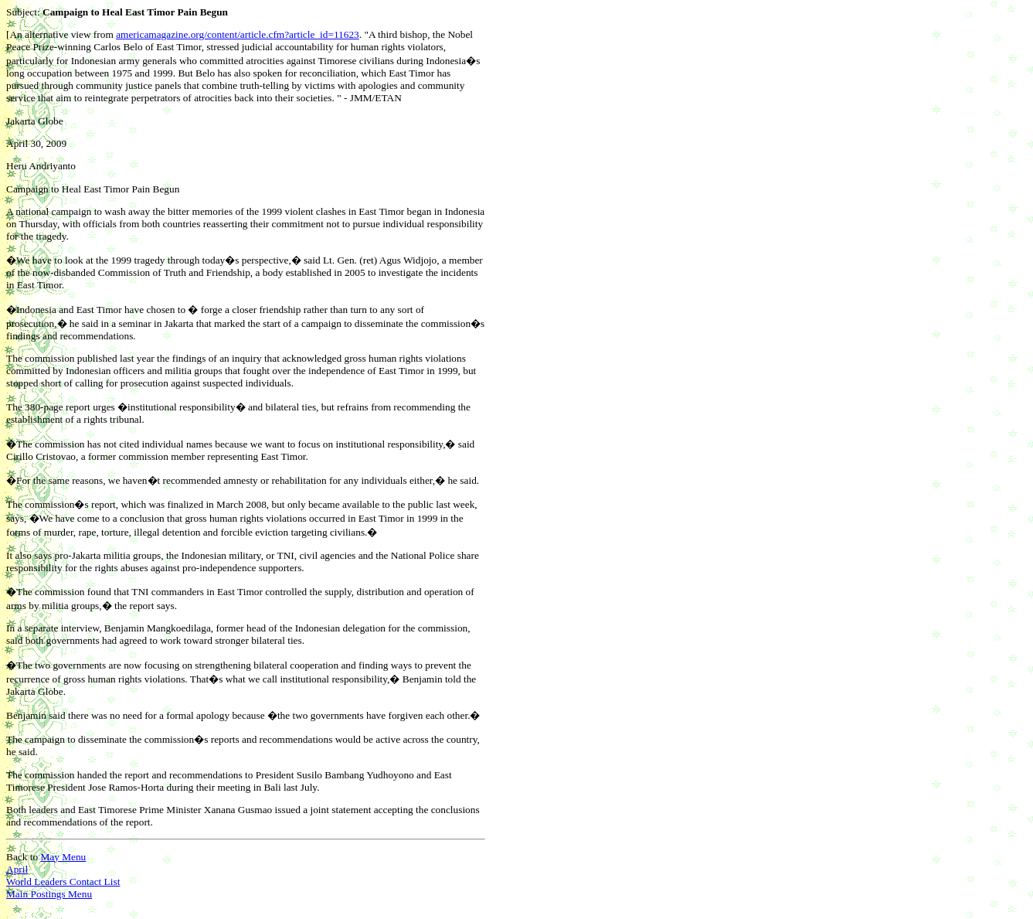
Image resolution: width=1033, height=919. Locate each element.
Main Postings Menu (49, 894)
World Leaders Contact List (63, 881)
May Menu (63, 857)
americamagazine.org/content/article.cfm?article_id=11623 (237, 34)
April (17, 869)
